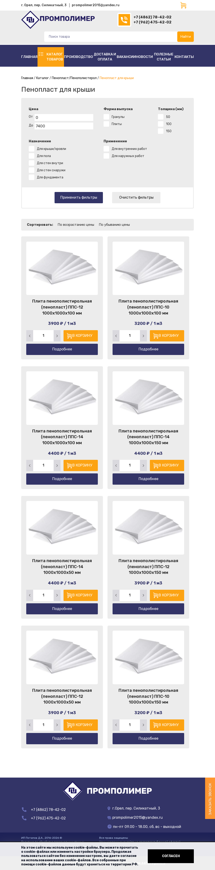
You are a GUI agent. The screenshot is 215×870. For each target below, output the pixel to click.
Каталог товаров (54, 56)
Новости (144, 57)
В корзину (82, 335)
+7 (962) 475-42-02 (152, 22)
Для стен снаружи (51, 170)
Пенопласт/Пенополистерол (74, 78)
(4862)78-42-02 (124, 20)
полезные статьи (163, 56)
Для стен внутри (50, 163)
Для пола (44, 156)
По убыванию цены (114, 225)
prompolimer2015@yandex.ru (95, 5)
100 (168, 124)
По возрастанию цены (76, 225)
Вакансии (126, 57)
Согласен (171, 856)
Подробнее (62, 349)
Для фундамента (50, 177)
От (31, 117)
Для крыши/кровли (51, 149)
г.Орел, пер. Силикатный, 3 (134, 808)
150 (168, 131)
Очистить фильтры (136, 197)
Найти (185, 36)
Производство (78, 57)
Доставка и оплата (105, 56)
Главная (29, 57)
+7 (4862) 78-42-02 (152, 17)
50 (168, 117)
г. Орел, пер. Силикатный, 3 (44, 5)
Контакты (184, 57)
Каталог (42, 78)
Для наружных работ (128, 156)
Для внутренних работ (129, 149)
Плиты (117, 124)
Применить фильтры (78, 197)
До (31, 125)
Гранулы (118, 117)
